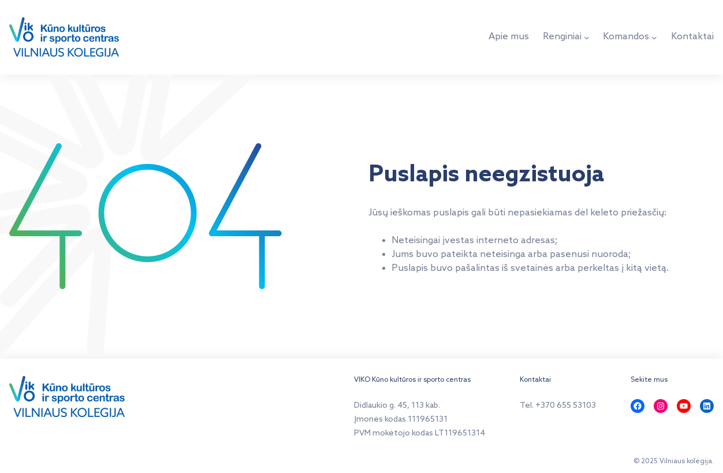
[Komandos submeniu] (654, 37)
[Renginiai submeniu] (587, 37)
